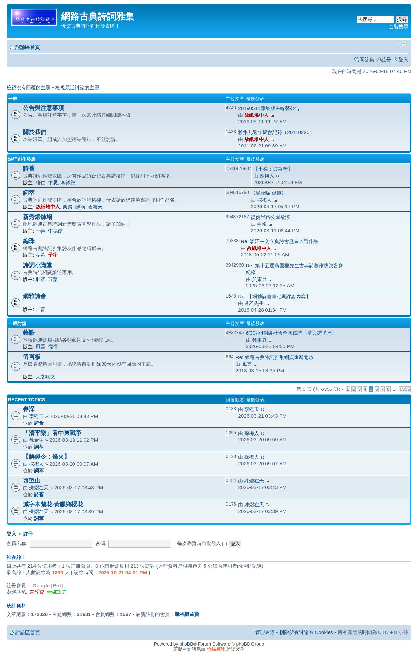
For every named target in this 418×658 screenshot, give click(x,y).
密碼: (100, 543)
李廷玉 (36, 416)
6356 (405, 389)
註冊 (386, 59)
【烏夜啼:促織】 (268, 193)
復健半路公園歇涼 (270, 217)
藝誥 (29, 332)
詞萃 (29, 192)
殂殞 (262, 224)
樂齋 (67, 206)
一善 (40, 231)
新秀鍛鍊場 (37, 216)
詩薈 (29, 168)
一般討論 (17, 323)
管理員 (36, 592)
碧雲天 (95, 206)
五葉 (53, 279)
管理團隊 (265, 632)
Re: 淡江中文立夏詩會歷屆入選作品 (279, 241)
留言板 (31, 356)
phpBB (186, 644)
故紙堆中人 (256, 115)
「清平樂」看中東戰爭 (52, 432)
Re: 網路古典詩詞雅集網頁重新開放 (274, 357)
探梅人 (267, 175)
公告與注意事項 (43, 107)
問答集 (367, 59)
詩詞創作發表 (22, 159)
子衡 (53, 255)
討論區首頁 (27, 47)
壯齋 (40, 279)
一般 (12, 98)
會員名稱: (17, 543)
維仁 (40, 182)
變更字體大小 (403, 44)
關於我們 (34, 132)
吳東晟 (259, 279)
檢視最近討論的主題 (77, 87)
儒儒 (53, 346)
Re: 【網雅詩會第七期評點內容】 (274, 296)
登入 (403, 59)
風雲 (40, 346)
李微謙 (68, 182)
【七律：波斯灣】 (273, 169)
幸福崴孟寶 (187, 614)
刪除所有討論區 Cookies (306, 632)
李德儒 (55, 231)
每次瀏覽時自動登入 (202, 543)
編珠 (29, 240)
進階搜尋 (398, 26)
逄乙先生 (254, 303)
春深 (29, 409)
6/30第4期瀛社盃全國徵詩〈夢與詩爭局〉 (291, 333)
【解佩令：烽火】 (46, 456)
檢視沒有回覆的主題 (29, 87)
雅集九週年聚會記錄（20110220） (276, 132)
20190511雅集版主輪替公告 (268, 108)
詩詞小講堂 (37, 265)
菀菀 (40, 255)
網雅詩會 (34, 296)
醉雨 (80, 206)
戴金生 (36, 440)
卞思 (53, 182)
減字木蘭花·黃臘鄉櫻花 (53, 504)
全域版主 (56, 592)
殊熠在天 (39, 487)
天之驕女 (45, 376)
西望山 (31, 480)
